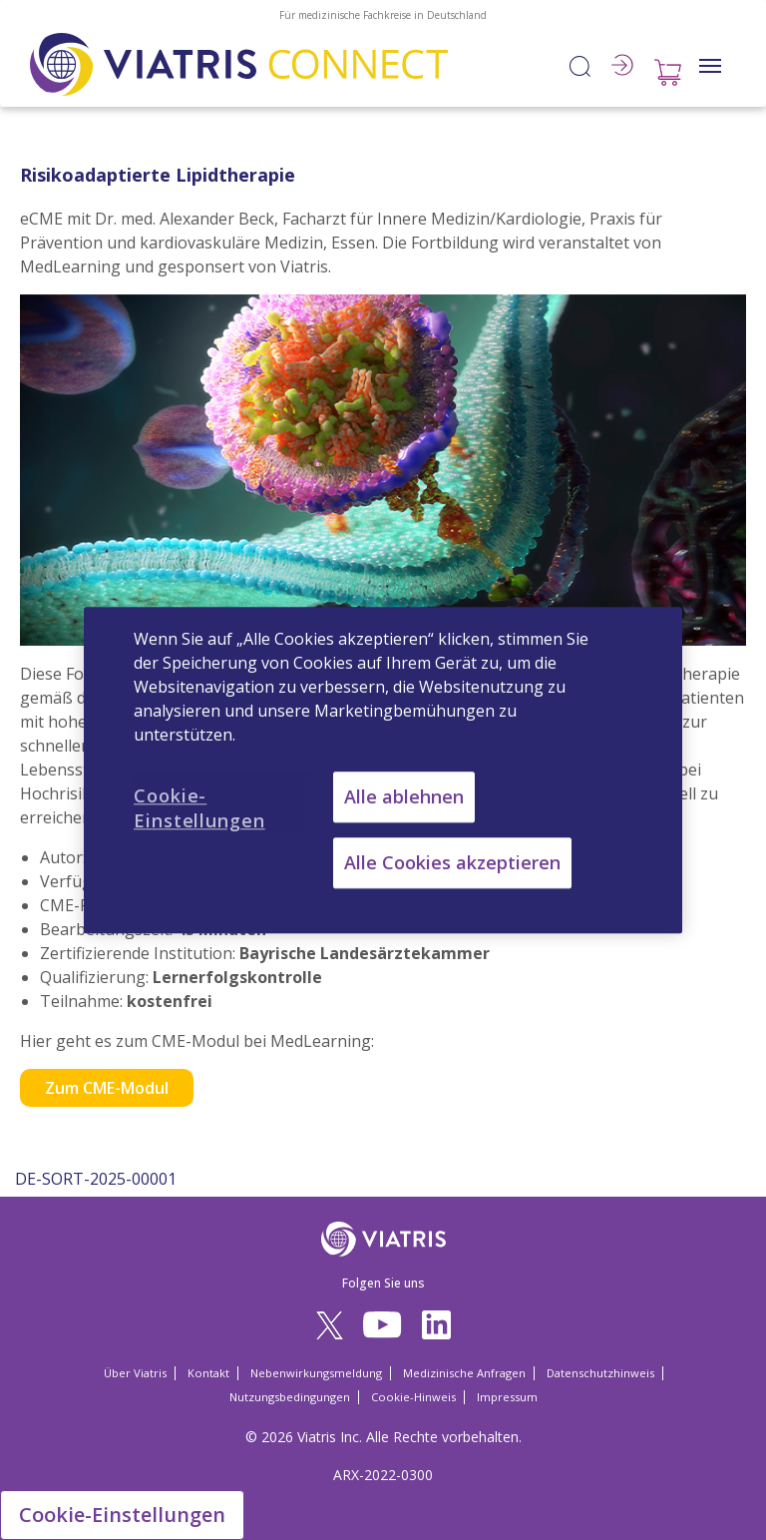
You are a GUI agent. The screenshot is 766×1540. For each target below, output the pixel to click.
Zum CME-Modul (107, 1088)
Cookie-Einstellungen (122, 1514)
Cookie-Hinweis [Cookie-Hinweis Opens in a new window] (413, 1396)
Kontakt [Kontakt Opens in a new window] (208, 1372)
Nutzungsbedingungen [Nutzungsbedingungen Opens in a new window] (289, 1396)
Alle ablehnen (404, 796)
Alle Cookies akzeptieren (452, 862)
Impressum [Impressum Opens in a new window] (507, 1396)
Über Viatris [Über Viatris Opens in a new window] (135, 1372)
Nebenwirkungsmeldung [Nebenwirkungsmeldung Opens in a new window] (316, 1372)
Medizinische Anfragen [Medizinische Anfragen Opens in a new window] (464, 1372)
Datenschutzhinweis (600, 1372)
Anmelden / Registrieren (622, 65)
